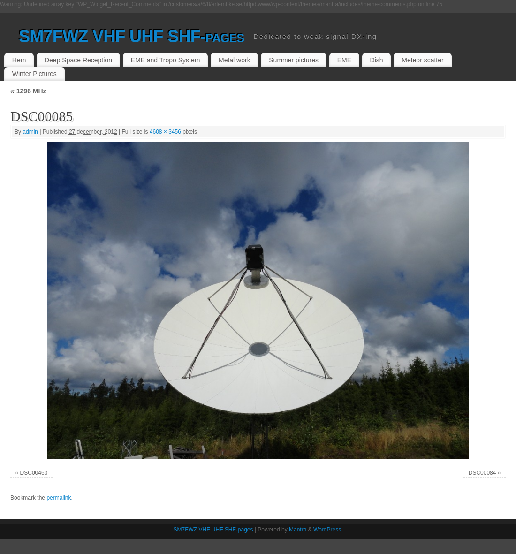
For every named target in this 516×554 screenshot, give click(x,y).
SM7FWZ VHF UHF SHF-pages (131, 36)
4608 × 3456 (165, 132)
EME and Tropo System (165, 60)
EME (344, 60)
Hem (19, 60)
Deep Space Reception (78, 60)
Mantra (297, 529)
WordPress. (327, 529)
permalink (58, 497)
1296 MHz (28, 91)
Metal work (234, 60)
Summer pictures (294, 60)
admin (30, 132)
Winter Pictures (34, 73)
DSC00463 (34, 473)
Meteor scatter (422, 60)
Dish (376, 60)
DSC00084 (482, 473)
